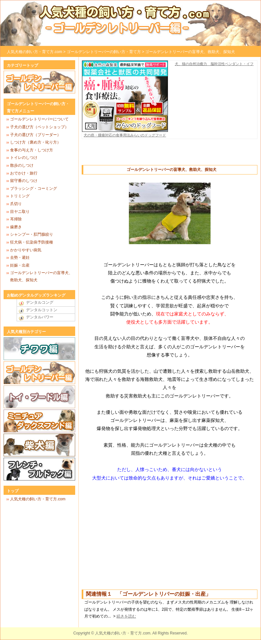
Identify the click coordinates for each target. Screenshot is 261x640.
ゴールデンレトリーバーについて (39, 119)
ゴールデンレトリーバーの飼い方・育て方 (104, 51)
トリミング (20, 196)
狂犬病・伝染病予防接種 (31, 242)
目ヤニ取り (20, 211)
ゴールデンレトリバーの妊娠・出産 (164, 594)
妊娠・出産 (20, 265)
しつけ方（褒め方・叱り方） (35, 142)
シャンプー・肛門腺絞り (31, 234)
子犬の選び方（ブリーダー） (35, 134)
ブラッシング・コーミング (33, 188)
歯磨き (16, 227)
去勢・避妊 (20, 257)
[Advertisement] (169, 155)
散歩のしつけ (22, 165)
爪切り (16, 204)
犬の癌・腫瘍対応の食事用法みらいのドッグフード (125, 133)
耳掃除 (16, 219)
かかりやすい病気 (25, 250)
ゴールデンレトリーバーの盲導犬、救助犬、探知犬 (190, 51)
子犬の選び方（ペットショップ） (39, 127)
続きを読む (126, 616)
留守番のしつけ (23, 180)
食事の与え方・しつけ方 (31, 150)
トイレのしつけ (23, 157)
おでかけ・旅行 (23, 173)
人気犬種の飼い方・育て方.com (34, 51)
